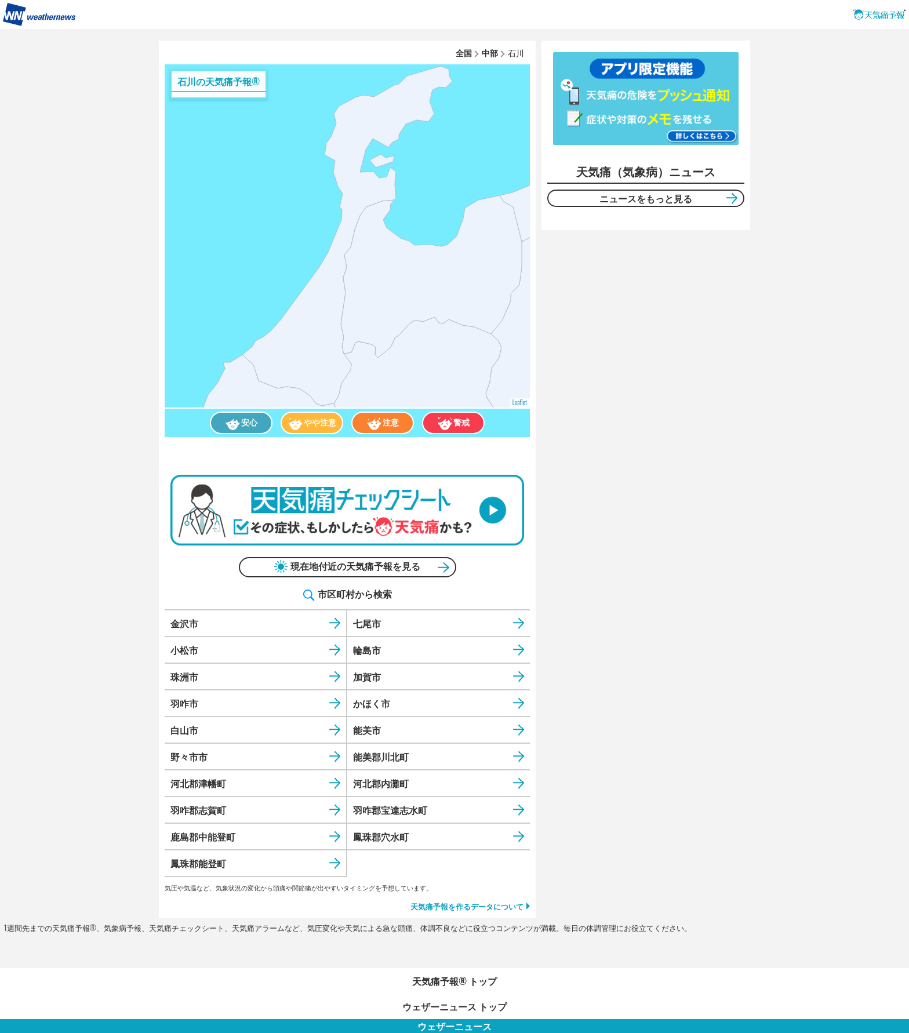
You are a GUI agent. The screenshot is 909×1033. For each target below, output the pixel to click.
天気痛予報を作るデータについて (466, 906)
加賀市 (367, 676)
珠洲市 (184, 676)
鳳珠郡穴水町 (381, 836)
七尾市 (367, 623)
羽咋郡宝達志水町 (390, 810)
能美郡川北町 (381, 756)
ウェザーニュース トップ (454, 1006)
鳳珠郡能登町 (198, 863)
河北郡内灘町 (381, 783)
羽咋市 (184, 703)
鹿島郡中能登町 (202, 836)
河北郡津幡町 (198, 783)
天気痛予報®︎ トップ (454, 981)
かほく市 (371, 703)
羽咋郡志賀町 (198, 810)
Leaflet (519, 402)
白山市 (184, 730)
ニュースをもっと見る (645, 198)
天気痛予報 (879, 14)
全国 (464, 52)
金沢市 (184, 623)
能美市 (367, 730)
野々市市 (189, 756)
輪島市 (367, 650)
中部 (490, 52)
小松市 (184, 650)
